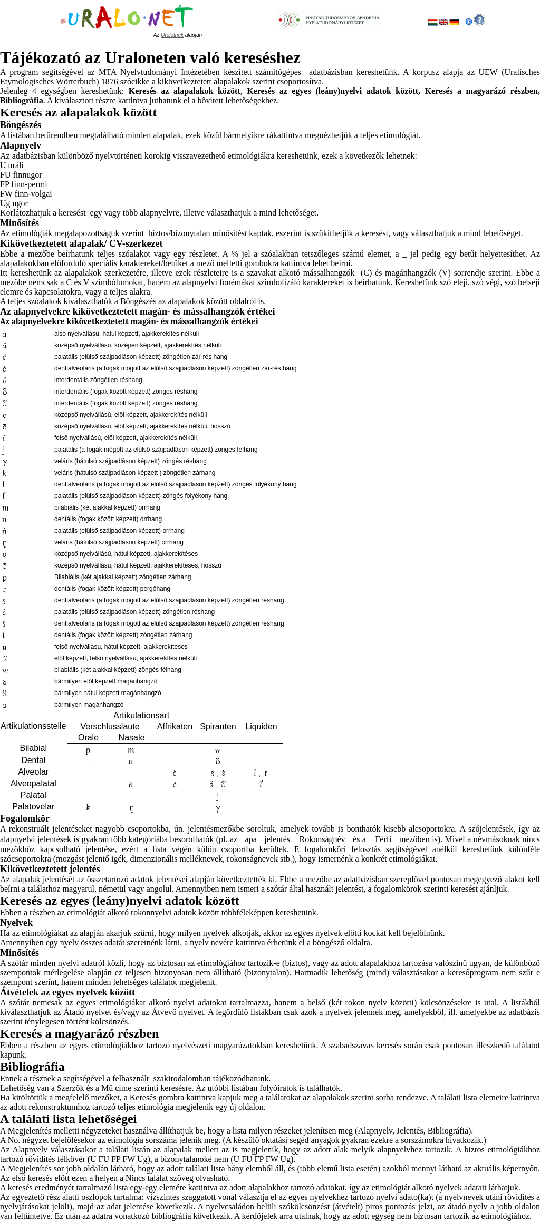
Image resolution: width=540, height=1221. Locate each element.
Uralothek (172, 35)
